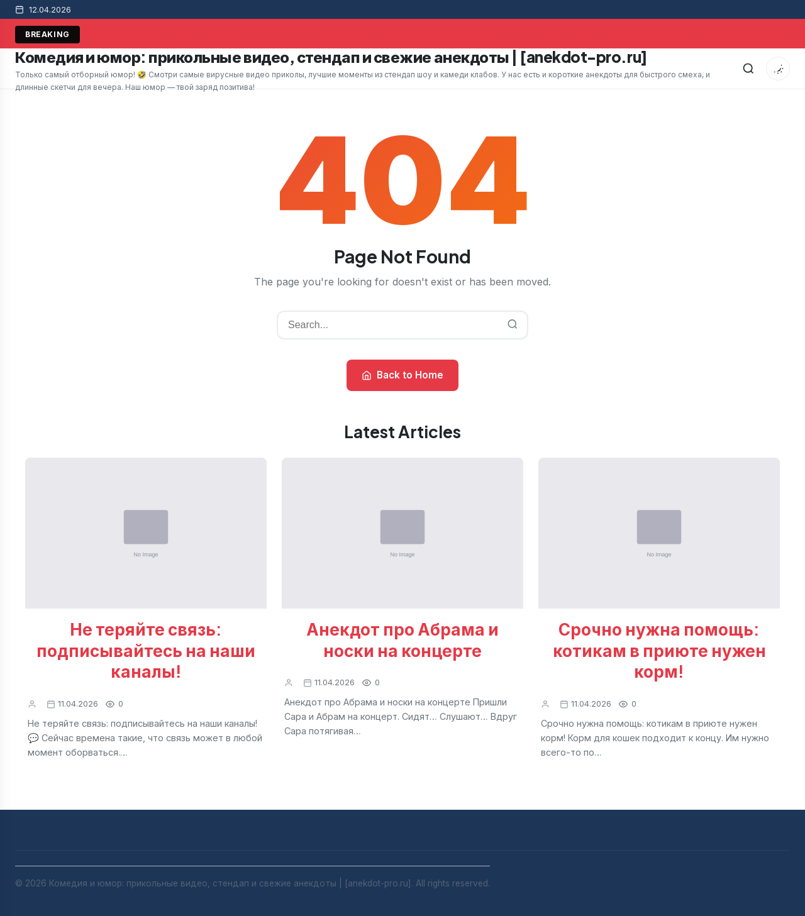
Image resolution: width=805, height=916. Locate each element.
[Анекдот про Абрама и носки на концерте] (402, 533)
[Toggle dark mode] (778, 68)
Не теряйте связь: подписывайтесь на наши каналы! (145, 650)
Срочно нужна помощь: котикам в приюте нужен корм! (659, 650)
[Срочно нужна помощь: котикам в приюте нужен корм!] (659, 533)
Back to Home (402, 375)
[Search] (748, 68)
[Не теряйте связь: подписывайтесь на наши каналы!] (146, 533)
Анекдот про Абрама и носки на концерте (415, 34)
